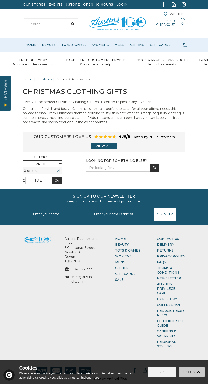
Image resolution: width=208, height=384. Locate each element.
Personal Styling (166, 344)
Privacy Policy (171, 256)
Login (121, 4)
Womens (123, 256)
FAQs (161, 262)
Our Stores (34, 4)
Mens (120, 262)
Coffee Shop (169, 305)
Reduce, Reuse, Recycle (171, 313)
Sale (119, 280)
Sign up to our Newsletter (104, 199)
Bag (181, 22)
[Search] (46, 24)
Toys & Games (127, 250)
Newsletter (169, 278)
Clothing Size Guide (170, 323)
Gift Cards (125, 274)
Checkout (165, 25)
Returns (165, 250)
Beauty (122, 245)
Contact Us (168, 239)
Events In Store (64, 4)
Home (120, 239)
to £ (38, 180)
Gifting (122, 268)
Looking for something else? (116, 161)
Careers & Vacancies (166, 333)
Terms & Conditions (168, 270)
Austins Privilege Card (166, 288)
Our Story (167, 299)
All (59, 171)
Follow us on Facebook (163, 4)
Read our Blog (173, 4)
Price (48, 164)
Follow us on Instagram (184, 4)
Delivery (165, 245)
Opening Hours (98, 4)
